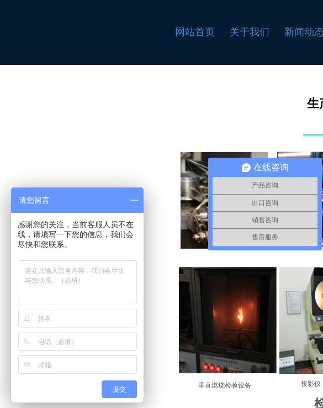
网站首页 (195, 31)
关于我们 (249, 31)
